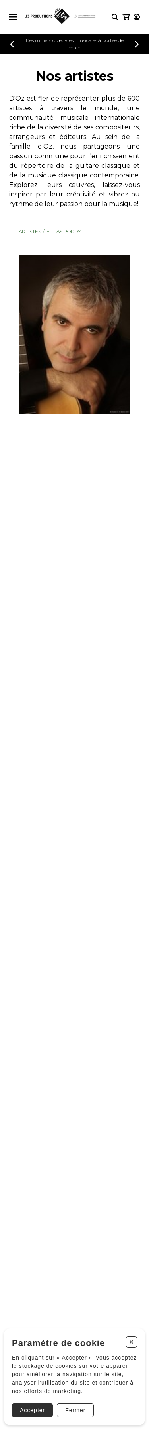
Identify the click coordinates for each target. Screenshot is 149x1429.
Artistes (30, 231)
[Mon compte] (137, 17)
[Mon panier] (126, 17)
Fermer (75, 1410)
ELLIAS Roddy (63, 231)
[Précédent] (12, 44)
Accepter (32, 1410)
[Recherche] (115, 17)
